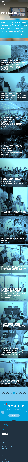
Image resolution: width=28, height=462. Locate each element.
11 (2, 393)
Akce (3, 444)
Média (3, 452)
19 (25, 393)
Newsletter (4, 448)
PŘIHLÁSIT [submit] (14, 415)
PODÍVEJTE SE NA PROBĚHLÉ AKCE (10, 35)
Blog (3, 455)
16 (16, 393)
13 (8, 393)
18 (22, 393)
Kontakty (4, 459)
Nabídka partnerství (7, 446)
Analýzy (4, 454)
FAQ (3, 457)
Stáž (3, 450)
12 (5, 393)
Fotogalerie (9, 12)
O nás (3, 442)
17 (19, 393)
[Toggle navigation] (26, 3)
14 (11, 393)
